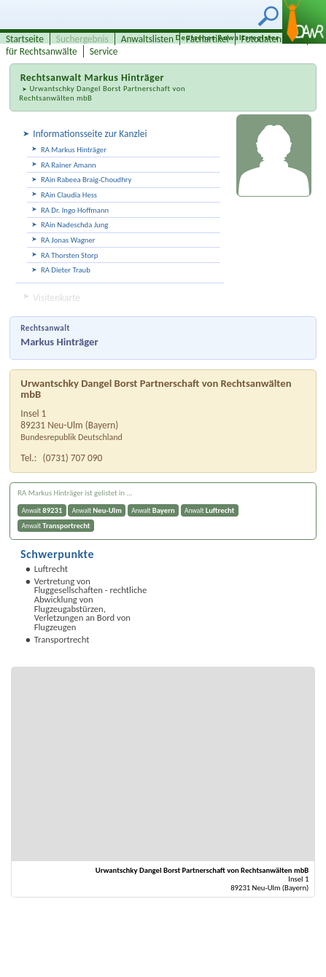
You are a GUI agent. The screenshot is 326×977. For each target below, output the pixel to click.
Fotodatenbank (271, 39)
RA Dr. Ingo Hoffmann (75, 210)
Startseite (25, 39)
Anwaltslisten (147, 39)
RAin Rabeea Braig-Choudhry (86, 179)
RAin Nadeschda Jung (74, 224)
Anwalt (42, 510)
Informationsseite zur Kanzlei (90, 133)
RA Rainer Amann (68, 165)
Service (104, 51)
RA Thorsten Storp (69, 255)
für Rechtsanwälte (41, 51)
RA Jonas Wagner (68, 240)
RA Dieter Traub (65, 270)
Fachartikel (207, 39)
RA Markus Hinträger (73, 149)
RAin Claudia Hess (69, 195)
